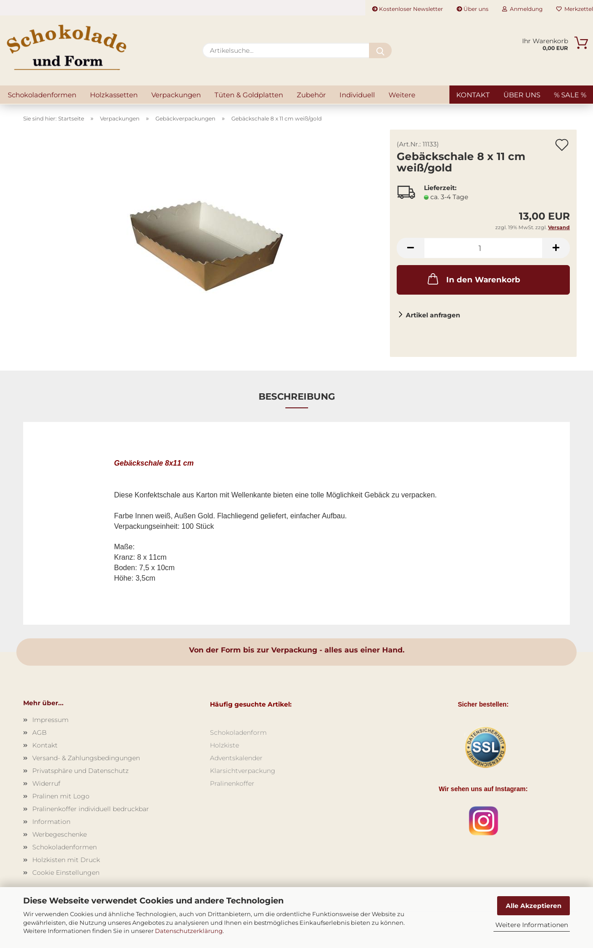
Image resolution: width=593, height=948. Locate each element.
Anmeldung (522, 8)
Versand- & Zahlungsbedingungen (86, 758)
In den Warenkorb (473, 278)
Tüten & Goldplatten (248, 94)
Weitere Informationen (531, 925)
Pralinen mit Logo (61, 796)
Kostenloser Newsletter (407, 8)
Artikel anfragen (433, 315)
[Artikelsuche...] (380, 50)
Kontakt (473, 94)
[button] (410, 248)
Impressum (50, 720)
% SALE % (570, 94)
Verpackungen (176, 94)
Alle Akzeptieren (534, 906)
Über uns (472, 8)
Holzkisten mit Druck (66, 860)
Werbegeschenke (59, 834)
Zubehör (311, 94)
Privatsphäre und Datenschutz (80, 771)
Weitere (402, 94)
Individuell (357, 94)
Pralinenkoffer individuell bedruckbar (90, 809)
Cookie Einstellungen (66, 872)
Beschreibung (297, 396)
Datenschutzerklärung (189, 930)
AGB (39, 732)
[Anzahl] (483, 248)
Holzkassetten (114, 94)
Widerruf (46, 783)
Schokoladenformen (42, 94)
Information (51, 822)
